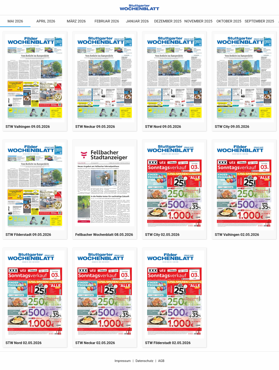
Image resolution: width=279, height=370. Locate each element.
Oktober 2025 (228, 21)
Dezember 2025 (167, 21)
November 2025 (198, 21)
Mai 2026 (15, 21)
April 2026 (45, 21)
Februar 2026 (107, 21)
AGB (161, 361)
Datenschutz (144, 361)
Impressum (123, 361)
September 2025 (259, 21)
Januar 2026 (137, 21)
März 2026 (76, 21)
